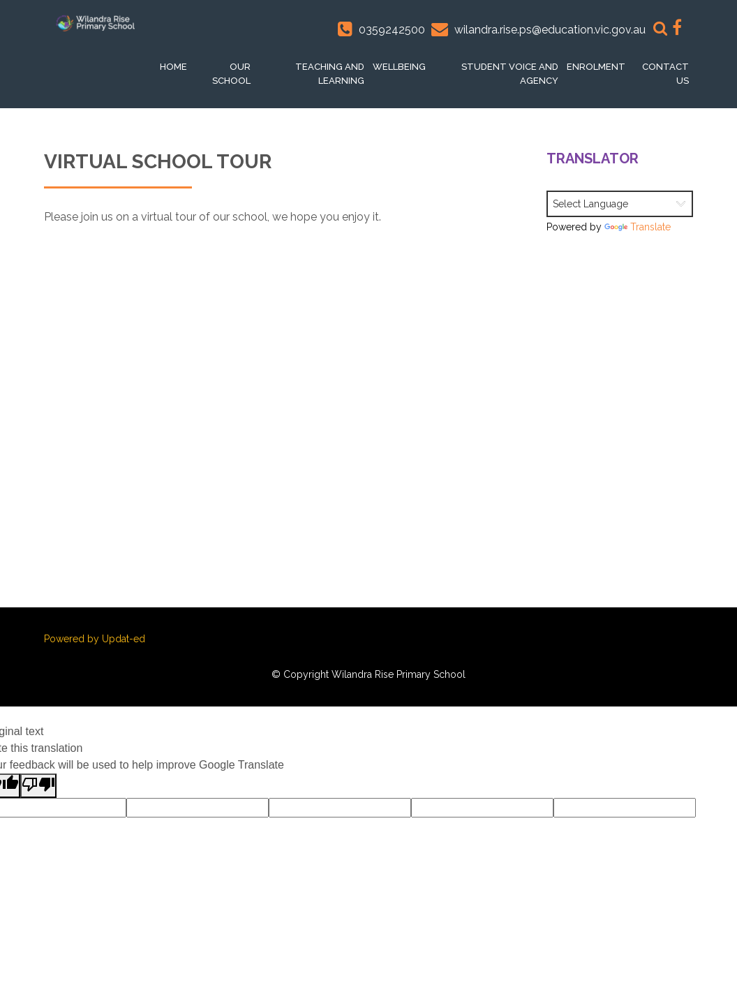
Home (173, 66)
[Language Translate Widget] (619, 204)
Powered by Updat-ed (94, 638)
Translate (637, 226)
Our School (231, 73)
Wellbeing (399, 66)
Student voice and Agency (509, 73)
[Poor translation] (38, 786)
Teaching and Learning (329, 73)
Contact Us (665, 73)
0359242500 (392, 29)
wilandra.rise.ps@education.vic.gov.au (550, 29)
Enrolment (596, 66)
